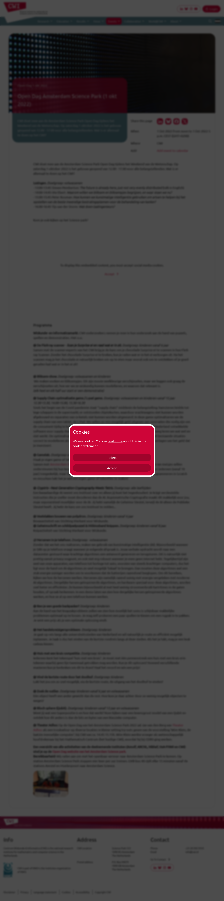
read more (115, 441)
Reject (112, 457)
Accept (112, 468)
